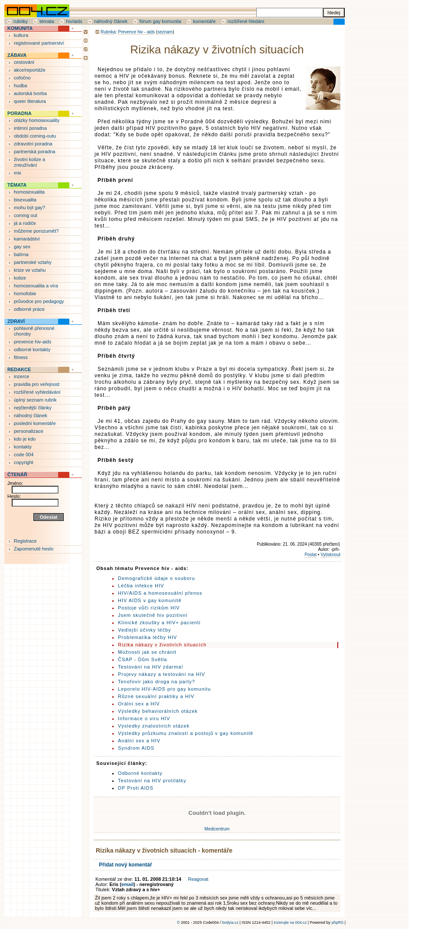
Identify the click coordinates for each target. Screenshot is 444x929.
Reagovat (198, 879)
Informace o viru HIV (144, 718)
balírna (21, 254)
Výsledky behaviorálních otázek (158, 711)
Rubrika (108, 32)
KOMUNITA (20, 28)
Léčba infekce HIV (141, 585)
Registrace (25, 541)
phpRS (338, 922)
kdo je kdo (25, 438)
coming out (25, 215)
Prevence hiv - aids (136, 32)
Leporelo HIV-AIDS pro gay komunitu (164, 689)
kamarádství (27, 238)
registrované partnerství (39, 43)
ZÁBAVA (16, 55)
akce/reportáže (30, 69)
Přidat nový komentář (125, 865)
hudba (20, 85)
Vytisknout (330, 554)
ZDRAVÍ (16, 321)
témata (46, 21)
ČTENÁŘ (17, 474)
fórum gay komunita (160, 21)
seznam (165, 32)
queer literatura (30, 101)
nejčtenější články (33, 407)
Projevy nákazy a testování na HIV (161, 674)
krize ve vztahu (30, 270)
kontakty (23, 446)
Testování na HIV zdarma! (150, 666)
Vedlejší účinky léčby (144, 630)
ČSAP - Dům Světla (142, 659)
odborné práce (29, 309)
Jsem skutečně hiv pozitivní (153, 615)
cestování (24, 62)
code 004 (23, 454)
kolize (20, 277)
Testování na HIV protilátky (152, 780)
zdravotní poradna (33, 143)
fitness (21, 357)
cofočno (22, 77)
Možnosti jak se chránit (147, 652)
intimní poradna (30, 128)
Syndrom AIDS (136, 748)
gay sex (22, 246)
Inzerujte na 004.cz (290, 922)
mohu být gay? (29, 207)
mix (17, 172)
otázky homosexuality (36, 120)
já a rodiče (25, 223)
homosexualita (29, 191)
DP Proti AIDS (135, 788)
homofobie (25, 293)
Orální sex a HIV (139, 703)
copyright (23, 462)
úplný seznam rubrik (35, 399)
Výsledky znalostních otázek (153, 725)
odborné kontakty (32, 349)
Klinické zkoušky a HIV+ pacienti (159, 622)
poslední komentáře (35, 423)
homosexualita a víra (36, 285)
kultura (21, 35)
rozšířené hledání (246, 21)
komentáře (204, 21)
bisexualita (25, 199)
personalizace (28, 431)
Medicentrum (217, 829)
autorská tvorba (30, 93)
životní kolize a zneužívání (29, 162)
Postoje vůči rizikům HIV (149, 607)
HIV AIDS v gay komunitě (150, 600)
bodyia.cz (230, 922)
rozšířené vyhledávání (37, 392)
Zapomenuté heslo (33, 548)
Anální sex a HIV (139, 740)
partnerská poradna (34, 151)
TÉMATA (16, 185)
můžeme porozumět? (36, 231)
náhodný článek (110, 21)
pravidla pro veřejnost (36, 384)
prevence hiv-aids (32, 341)
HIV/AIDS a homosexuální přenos (160, 593)
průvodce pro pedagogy (39, 301)
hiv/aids (74, 21)
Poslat (310, 554)
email (127, 884)
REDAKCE (19, 369)
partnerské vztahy (33, 262)
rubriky (20, 21)
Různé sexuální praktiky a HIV (156, 696)
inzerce (21, 376)
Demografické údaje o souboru (156, 578)
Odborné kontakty (140, 773)
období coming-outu (35, 135)
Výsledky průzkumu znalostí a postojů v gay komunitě (185, 733)
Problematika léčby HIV (147, 637)
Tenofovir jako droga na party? (156, 681)
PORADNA (19, 113)
